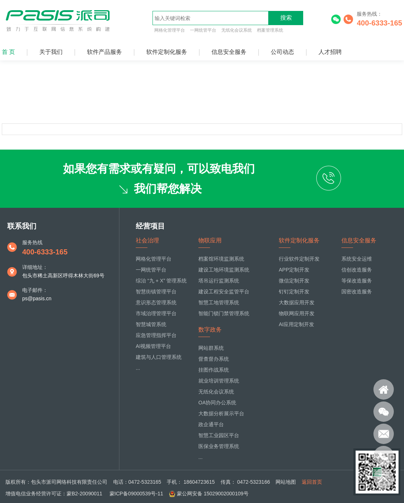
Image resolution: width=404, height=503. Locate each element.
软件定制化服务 (166, 52)
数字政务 (210, 329)
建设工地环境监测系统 (223, 270)
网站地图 (286, 482)
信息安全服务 (228, 52)
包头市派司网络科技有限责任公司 (69, 482)
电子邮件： (35, 290)
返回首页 (312, 482)
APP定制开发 (294, 270)
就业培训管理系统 (218, 381)
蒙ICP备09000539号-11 (135, 493)
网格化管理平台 (169, 30)
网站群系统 (211, 348)
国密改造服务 (356, 291)
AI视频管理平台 (153, 346)
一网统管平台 (203, 30)
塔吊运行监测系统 (218, 281)
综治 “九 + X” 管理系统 (161, 281)
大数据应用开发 (296, 302)
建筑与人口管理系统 (159, 357)
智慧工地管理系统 (218, 302)
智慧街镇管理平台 (156, 291)
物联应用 (210, 240)
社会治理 (147, 240)
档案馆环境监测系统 (221, 259)
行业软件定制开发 (299, 259)
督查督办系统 (213, 359)
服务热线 (32, 242)
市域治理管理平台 (156, 313)
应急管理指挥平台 (156, 335)
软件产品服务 (104, 52)
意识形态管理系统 (156, 302)
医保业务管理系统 (218, 446)
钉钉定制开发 (294, 291)
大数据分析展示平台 (221, 413)
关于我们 (51, 52)
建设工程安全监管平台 (223, 291)
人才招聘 (330, 52)
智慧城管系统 (151, 324)
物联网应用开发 (296, 313)
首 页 (8, 52)
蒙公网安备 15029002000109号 (213, 493)
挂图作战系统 (213, 370)
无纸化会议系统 (236, 30)
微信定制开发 (294, 281)
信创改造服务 (356, 270)
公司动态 (282, 52)
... (138, 368)
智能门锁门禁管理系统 (223, 313)
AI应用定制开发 (296, 324)
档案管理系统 (270, 30)
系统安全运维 (356, 259)
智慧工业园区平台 (218, 435)
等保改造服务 (356, 281)
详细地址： (35, 267)
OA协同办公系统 (217, 402)
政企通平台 (211, 424)
